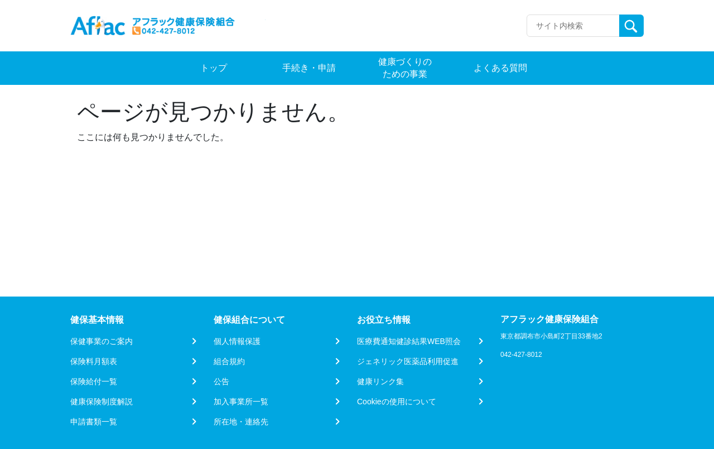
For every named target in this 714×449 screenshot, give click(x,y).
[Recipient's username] (573, 26)
